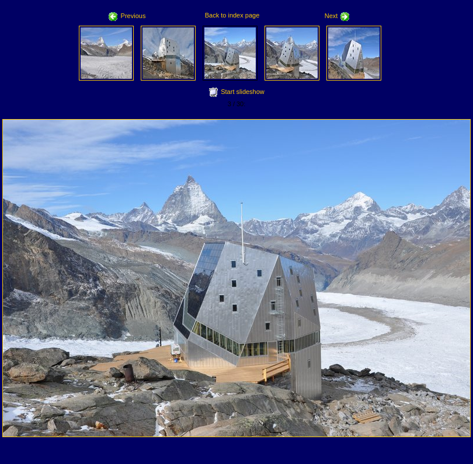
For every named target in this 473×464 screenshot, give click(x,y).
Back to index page (232, 15)
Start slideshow (243, 91)
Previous (127, 15)
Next (337, 15)
